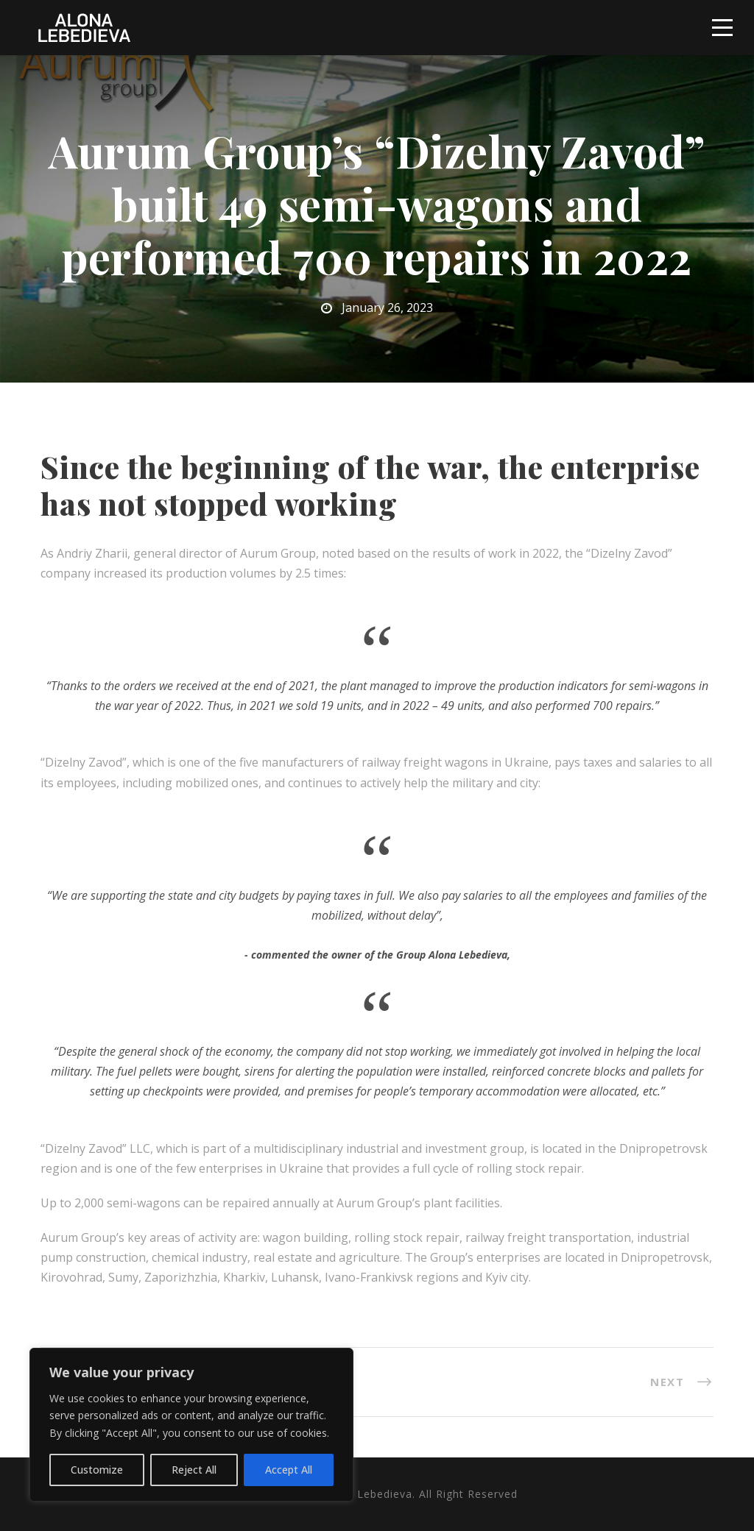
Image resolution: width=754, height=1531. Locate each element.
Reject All (194, 1470)
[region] (191, 1425)
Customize (97, 1470)
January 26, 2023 (387, 307)
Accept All (288, 1470)
